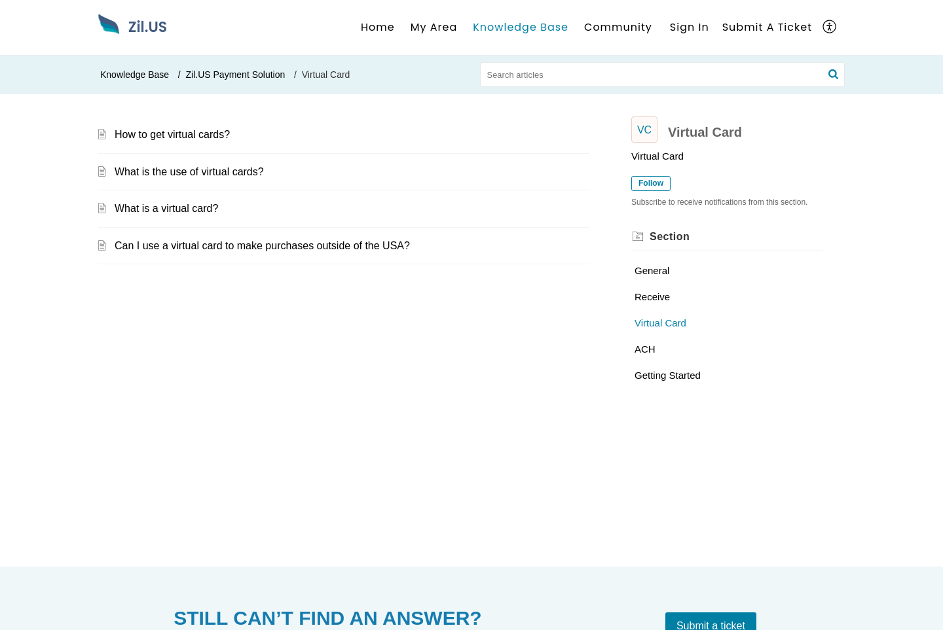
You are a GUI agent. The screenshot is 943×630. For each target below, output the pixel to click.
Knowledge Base (134, 74)
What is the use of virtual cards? (189, 171)
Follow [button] (650, 183)
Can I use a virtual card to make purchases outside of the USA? (262, 245)
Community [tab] (618, 27)
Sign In (689, 27)
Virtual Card (660, 322)
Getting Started (668, 375)
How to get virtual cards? (172, 134)
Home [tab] (378, 27)
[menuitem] (689, 27)
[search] (662, 74)
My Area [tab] (434, 27)
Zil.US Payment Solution (236, 74)
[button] (830, 27)
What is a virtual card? (166, 208)
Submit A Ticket (767, 27)
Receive (652, 296)
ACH (645, 349)
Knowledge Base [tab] (520, 27)
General (652, 270)
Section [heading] (670, 236)
